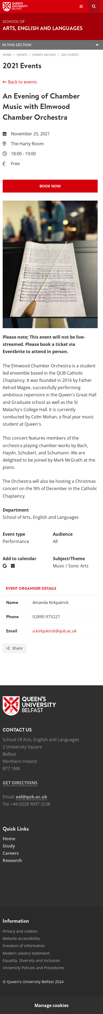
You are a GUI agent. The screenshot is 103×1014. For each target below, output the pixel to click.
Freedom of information (24, 945)
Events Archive (44, 55)
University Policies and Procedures (33, 967)
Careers (11, 853)
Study (9, 846)
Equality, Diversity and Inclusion (31, 960)
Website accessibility (21, 938)
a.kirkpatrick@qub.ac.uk (55, 630)
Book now (50, 186)
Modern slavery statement (26, 953)
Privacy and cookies (20, 931)
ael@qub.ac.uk (31, 797)
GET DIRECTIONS (20, 783)
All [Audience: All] (55, 541)
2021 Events (70, 55)
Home (7, 55)
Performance (16, 541)
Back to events (20, 82)
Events (22, 55)
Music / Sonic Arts (71, 566)
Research (12, 860)
